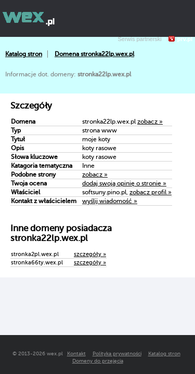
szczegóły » (90, 254)
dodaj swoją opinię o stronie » (124, 183)
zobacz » (150, 121)
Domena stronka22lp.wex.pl (94, 54)
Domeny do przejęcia (97, 361)
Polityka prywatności (117, 353)
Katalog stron (23, 54)
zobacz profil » (150, 192)
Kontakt (76, 353)
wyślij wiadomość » (109, 201)
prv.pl (184, 39)
